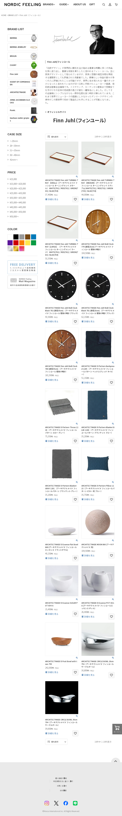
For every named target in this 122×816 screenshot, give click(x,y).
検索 (103, 4)
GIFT (92, 4)
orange (21, 242)
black (16, 236)
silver (10, 248)
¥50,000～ (14, 216)
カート (116, 4)
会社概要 (64, 787)
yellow (27, 242)
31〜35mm (15, 150)
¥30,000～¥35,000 (18, 197)
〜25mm (14, 140)
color (21, 248)
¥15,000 (13, 179)
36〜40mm (15, 154)
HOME (3, 15)
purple (10, 242)
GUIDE (63, 4)
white (10, 236)
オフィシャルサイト (56, 111)
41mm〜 (14, 159)
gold (16, 248)
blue (33, 236)
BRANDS (48, 4)
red (16, 242)
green (33, 242)
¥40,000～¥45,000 (18, 207)
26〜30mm (15, 145)
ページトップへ (115, 760)
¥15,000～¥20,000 (18, 183)
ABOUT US (79, 4)
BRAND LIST (13, 15)
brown (27, 236)
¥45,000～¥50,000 (18, 211)
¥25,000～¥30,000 (18, 193)
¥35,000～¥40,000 (18, 202)
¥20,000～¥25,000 (18, 188)
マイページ (110, 4)
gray (21, 236)
